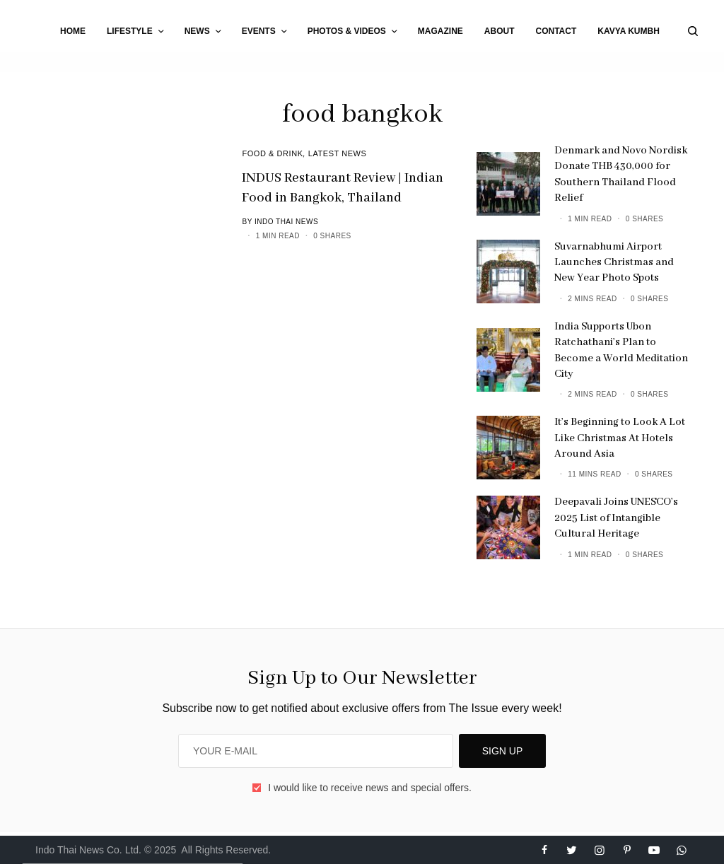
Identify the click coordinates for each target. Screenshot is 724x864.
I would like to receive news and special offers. (370, 787)
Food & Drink (272, 153)
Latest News (337, 153)
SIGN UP (502, 751)
